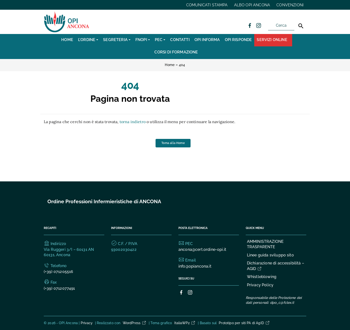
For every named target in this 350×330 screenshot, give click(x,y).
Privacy (87, 323)
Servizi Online (272, 39)
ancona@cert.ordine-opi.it (202, 249)
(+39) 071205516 (58, 271)
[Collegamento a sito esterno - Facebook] (250, 25)
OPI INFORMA (207, 39)
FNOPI (141, 39)
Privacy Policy (260, 285)
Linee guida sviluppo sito (270, 255)
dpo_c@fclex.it (282, 303)
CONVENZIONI (290, 5)
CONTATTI (179, 39)
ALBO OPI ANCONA (252, 5)
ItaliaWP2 (185, 323)
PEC (158, 39)
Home (67, 39)
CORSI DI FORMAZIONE (176, 52)
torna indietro (133, 121)
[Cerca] (301, 26)
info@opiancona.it (194, 266)
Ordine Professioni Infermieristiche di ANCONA (104, 201)
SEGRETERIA (115, 39)
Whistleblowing (261, 276)
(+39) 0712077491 (59, 288)
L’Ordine (86, 39)
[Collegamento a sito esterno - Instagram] (258, 25)
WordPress (135, 323)
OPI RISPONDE (238, 39)
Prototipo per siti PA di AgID (244, 323)
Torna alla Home (172, 143)
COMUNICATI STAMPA (207, 5)
